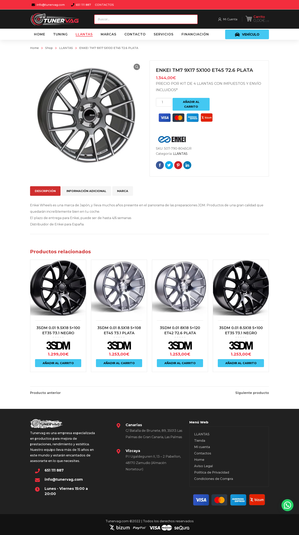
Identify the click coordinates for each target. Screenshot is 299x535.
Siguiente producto (252, 393)
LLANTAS (66, 48)
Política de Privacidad (211, 472)
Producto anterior (45, 393)
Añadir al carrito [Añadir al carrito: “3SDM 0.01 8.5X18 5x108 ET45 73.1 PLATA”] (119, 363)
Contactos (202, 453)
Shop (49, 48)
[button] (137, 67)
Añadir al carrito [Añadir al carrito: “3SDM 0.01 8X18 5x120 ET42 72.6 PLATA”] (180, 363)
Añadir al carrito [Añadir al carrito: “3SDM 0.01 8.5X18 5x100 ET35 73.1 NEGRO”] (241, 363)
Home (34, 48)
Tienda (199, 440)
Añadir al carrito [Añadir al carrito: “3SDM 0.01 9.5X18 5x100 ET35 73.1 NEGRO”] (58, 363)
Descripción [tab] (45, 191)
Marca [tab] (122, 191)
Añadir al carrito (191, 104)
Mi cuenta (202, 447)
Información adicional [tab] (86, 191)
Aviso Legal (203, 466)
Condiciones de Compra (213, 479)
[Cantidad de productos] (164, 102)
